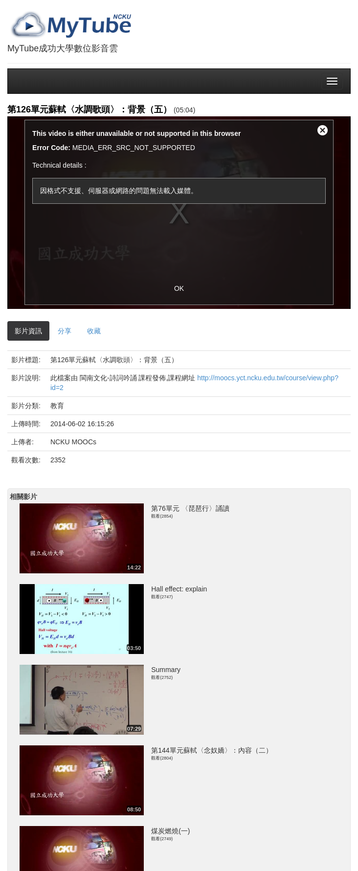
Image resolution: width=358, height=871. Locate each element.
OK (179, 288)
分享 (64, 331)
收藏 (94, 331)
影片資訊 (28, 331)
